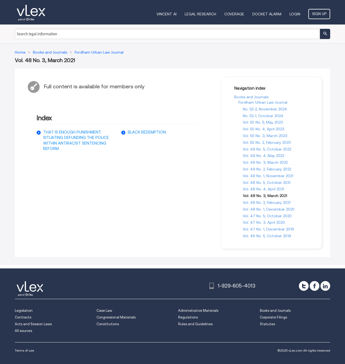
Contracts (23, 317)
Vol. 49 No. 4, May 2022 (263, 155)
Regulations (188, 317)
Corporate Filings (273, 317)
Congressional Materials (116, 317)
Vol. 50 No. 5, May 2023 (263, 122)
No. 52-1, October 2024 (263, 116)
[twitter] (304, 286)
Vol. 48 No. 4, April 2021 (263, 189)
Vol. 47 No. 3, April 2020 (264, 222)
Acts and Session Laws (33, 324)
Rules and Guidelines (195, 324)
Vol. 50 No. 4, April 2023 (263, 129)
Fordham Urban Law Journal (263, 102)
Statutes (267, 324)
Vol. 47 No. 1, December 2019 (268, 229)
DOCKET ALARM (266, 14)
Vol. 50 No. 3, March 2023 (265, 136)
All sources (23, 331)
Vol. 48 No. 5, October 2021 (267, 182)
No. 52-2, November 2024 (265, 109)
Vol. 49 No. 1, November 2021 (268, 176)
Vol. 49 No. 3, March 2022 (265, 162)
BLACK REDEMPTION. (147, 132)
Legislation (24, 311)
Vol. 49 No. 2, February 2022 (267, 169)
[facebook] (314, 286)
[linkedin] (325, 286)
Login (294, 14)
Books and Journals (251, 97)
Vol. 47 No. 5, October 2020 (267, 216)
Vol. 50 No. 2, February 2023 (267, 142)
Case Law (104, 311)
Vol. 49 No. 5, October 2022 (267, 149)
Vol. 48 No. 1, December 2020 (269, 209)
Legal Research (200, 14)
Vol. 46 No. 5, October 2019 (267, 236)
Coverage (234, 14)
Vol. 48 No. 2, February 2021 (267, 202)
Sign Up (319, 14)
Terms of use (24, 350)
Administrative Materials (198, 311)
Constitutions (107, 324)
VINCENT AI (167, 14)
